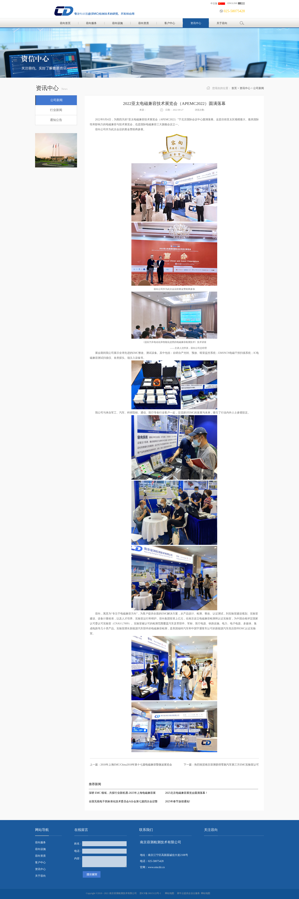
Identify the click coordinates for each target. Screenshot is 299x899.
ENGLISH (232, 3)
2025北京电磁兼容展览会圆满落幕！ (186, 792)
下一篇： (221, 764)
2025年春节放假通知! (177, 801)
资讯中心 (245, 88)
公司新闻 (258, 88)
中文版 (214, 3)
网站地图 (169, 893)
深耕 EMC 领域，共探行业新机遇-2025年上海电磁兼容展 (122, 792)
